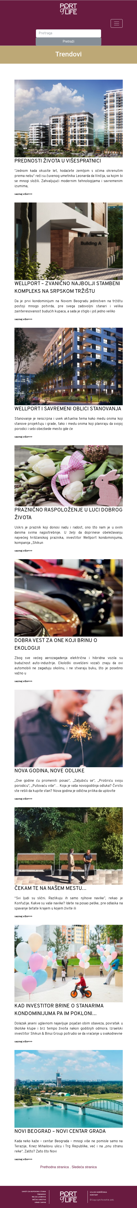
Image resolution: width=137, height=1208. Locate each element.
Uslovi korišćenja (98, 1192)
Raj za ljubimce (39, 1196)
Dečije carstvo (39, 1199)
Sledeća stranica (84, 1167)
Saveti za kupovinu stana (34, 1191)
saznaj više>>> (23, 194)
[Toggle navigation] (117, 23)
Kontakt (94, 1195)
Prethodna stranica (54, 1167)
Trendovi (41, 1194)
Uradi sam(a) (40, 1202)
